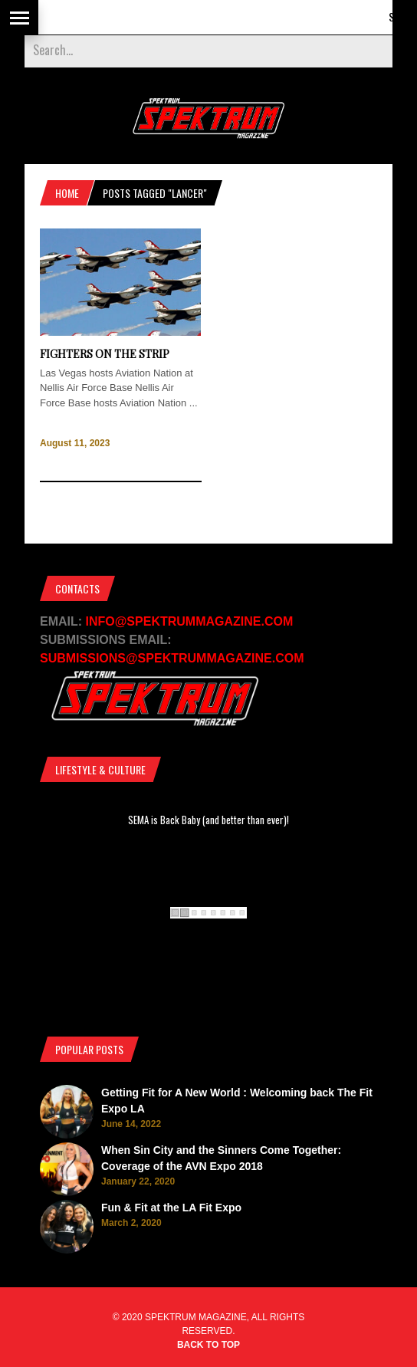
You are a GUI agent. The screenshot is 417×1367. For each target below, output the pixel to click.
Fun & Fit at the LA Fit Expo (171, 1207)
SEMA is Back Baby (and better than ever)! (208, 819)
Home (67, 193)
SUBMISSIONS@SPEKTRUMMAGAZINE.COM (172, 658)
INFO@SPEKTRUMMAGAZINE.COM (190, 621)
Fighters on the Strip (104, 354)
